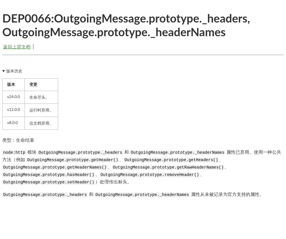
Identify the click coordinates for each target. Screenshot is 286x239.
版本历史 (14, 71)
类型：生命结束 (18, 140)
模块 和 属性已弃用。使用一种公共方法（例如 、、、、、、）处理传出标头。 (141, 167)
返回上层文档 (17, 46)
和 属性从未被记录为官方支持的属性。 (133, 194)
